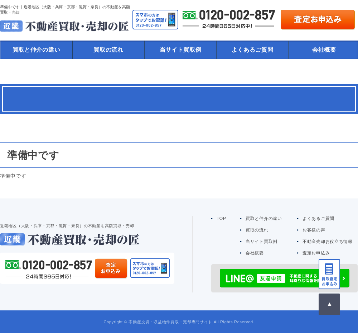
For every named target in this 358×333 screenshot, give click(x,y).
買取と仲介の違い (37, 50)
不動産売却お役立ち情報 (328, 241)
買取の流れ (108, 50)
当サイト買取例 (181, 50)
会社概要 (255, 253)
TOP (221, 218)
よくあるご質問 (253, 50)
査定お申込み (316, 253)
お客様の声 (314, 230)
